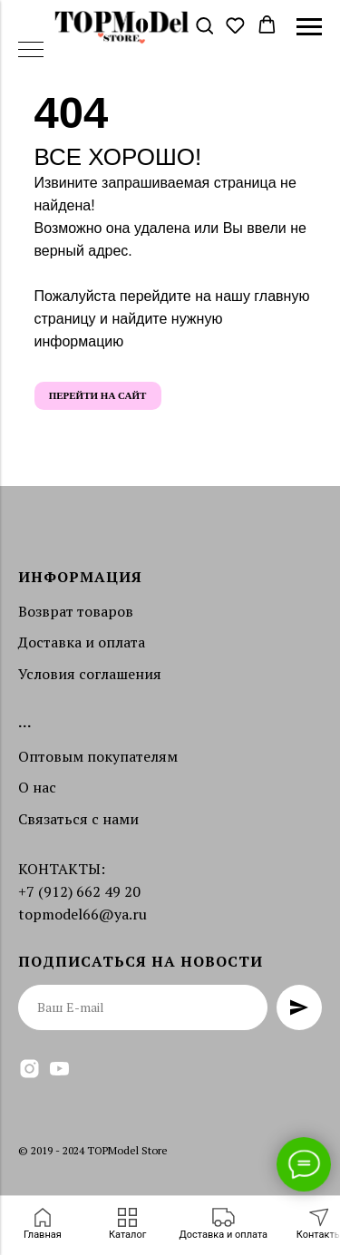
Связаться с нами (78, 819)
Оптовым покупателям (98, 756)
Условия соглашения (89, 674)
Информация (80, 577)
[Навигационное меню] (309, 27)
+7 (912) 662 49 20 (79, 891)
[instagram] (29, 1068)
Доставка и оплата (81, 642)
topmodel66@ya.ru (82, 914)
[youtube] (59, 1068)
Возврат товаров (75, 611)
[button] (204, 26)
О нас (37, 787)
